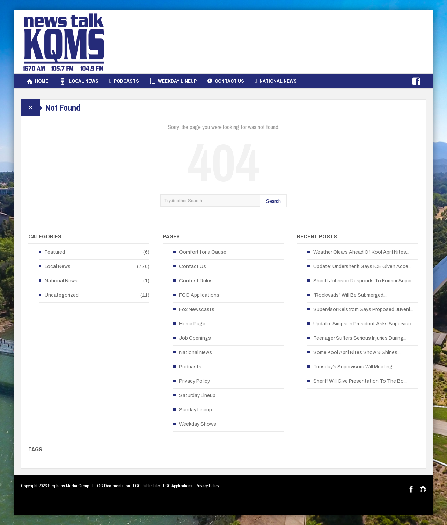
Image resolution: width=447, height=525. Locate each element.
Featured (55, 252)
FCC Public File (146, 486)
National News (276, 81)
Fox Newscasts (196, 309)
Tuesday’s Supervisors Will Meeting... (354, 366)
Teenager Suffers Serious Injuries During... (359, 338)
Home (37, 81)
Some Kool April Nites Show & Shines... (357, 352)
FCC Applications (199, 295)
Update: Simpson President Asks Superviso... (364, 323)
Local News (78, 81)
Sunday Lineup (195, 409)
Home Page (192, 323)
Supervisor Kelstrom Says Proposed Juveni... (363, 309)
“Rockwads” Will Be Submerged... (350, 295)
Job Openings (195, 338)
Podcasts (124, 81)
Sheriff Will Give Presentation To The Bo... (360, 381)
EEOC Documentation (111, 486)
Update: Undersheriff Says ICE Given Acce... (362, 266)
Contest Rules (196, 280)
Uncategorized (62, 295)
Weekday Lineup (173, 81)
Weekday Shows (197, 424)
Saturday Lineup (197, 395)
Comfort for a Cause (202, 252)
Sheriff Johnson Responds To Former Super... (364, 280)
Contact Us (225, 81)
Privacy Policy (194, 381)
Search (273, 201)
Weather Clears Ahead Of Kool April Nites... (361, 252)
